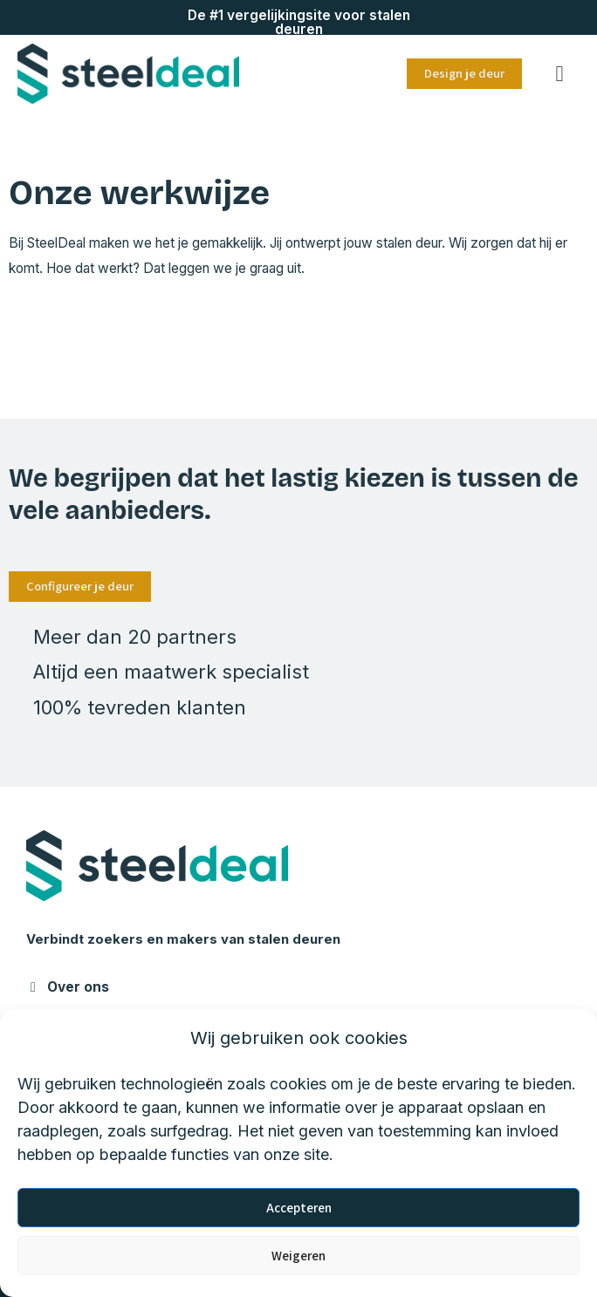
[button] (559, 74)
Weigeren (298, 1255)
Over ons (78, 987)
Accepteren (299, 1207)
